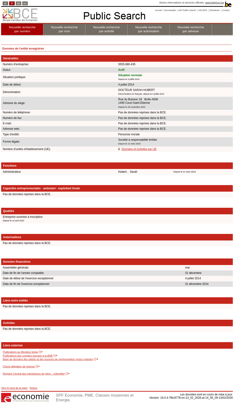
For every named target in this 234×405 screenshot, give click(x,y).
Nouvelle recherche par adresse (190, 29)
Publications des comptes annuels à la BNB (28, 355)
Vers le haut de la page (14, 388)
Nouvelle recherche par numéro (22, 29)
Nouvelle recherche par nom (64, 29)
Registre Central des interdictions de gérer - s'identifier (34, 373)
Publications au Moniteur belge (20, 352)
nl (5, 3)
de (18, 3)
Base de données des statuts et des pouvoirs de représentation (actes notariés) (48, 359)
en (25, 3)
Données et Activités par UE (139, 149)
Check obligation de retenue (19, 366)
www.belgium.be (214, 2)
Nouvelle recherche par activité (106, 29)
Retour (33, 388)
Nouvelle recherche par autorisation (148, 29)
